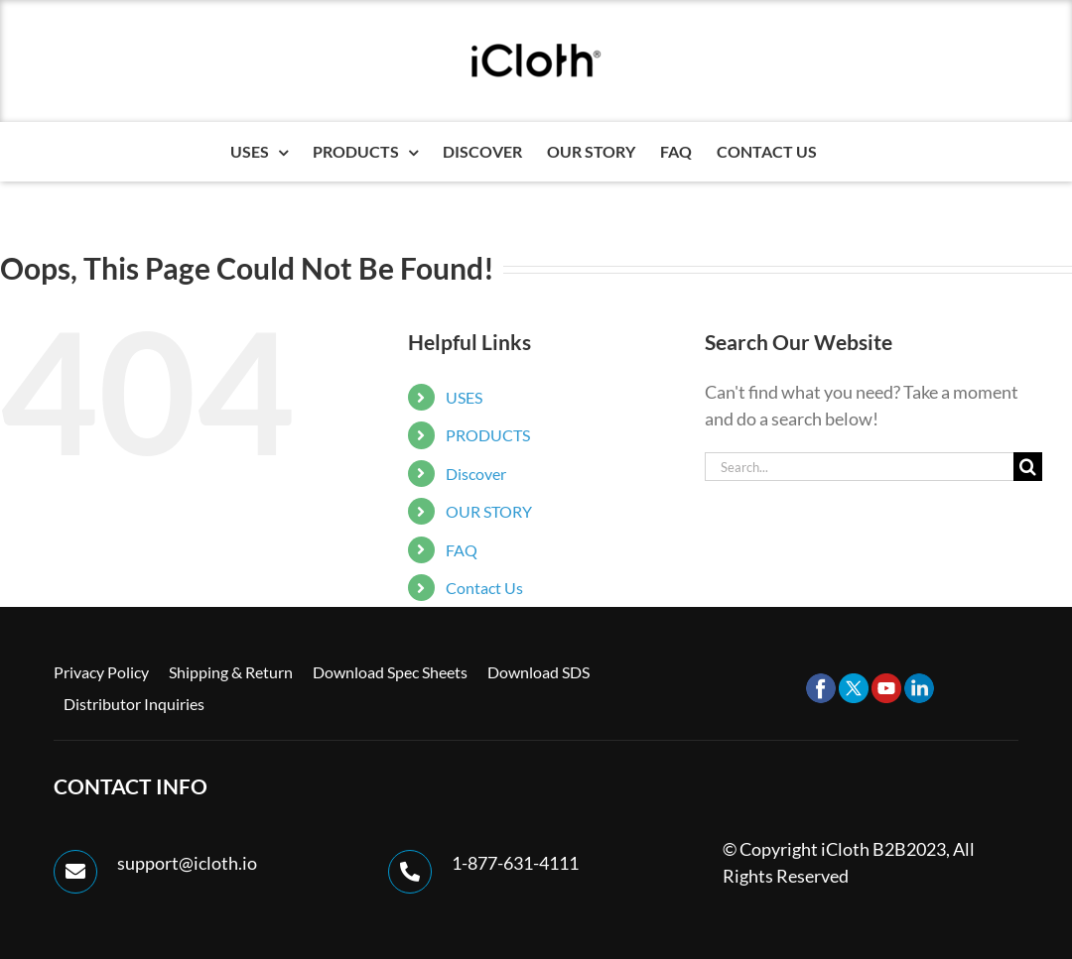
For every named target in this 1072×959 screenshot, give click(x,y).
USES (464, 397)
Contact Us (484, 587)
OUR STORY (489, 511)
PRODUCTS (488, 434)
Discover (476, 473)
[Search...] (859, 466)
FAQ (461, 549)
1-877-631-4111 (515, 863)
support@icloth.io (187, 863)
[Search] (1027, 466)
